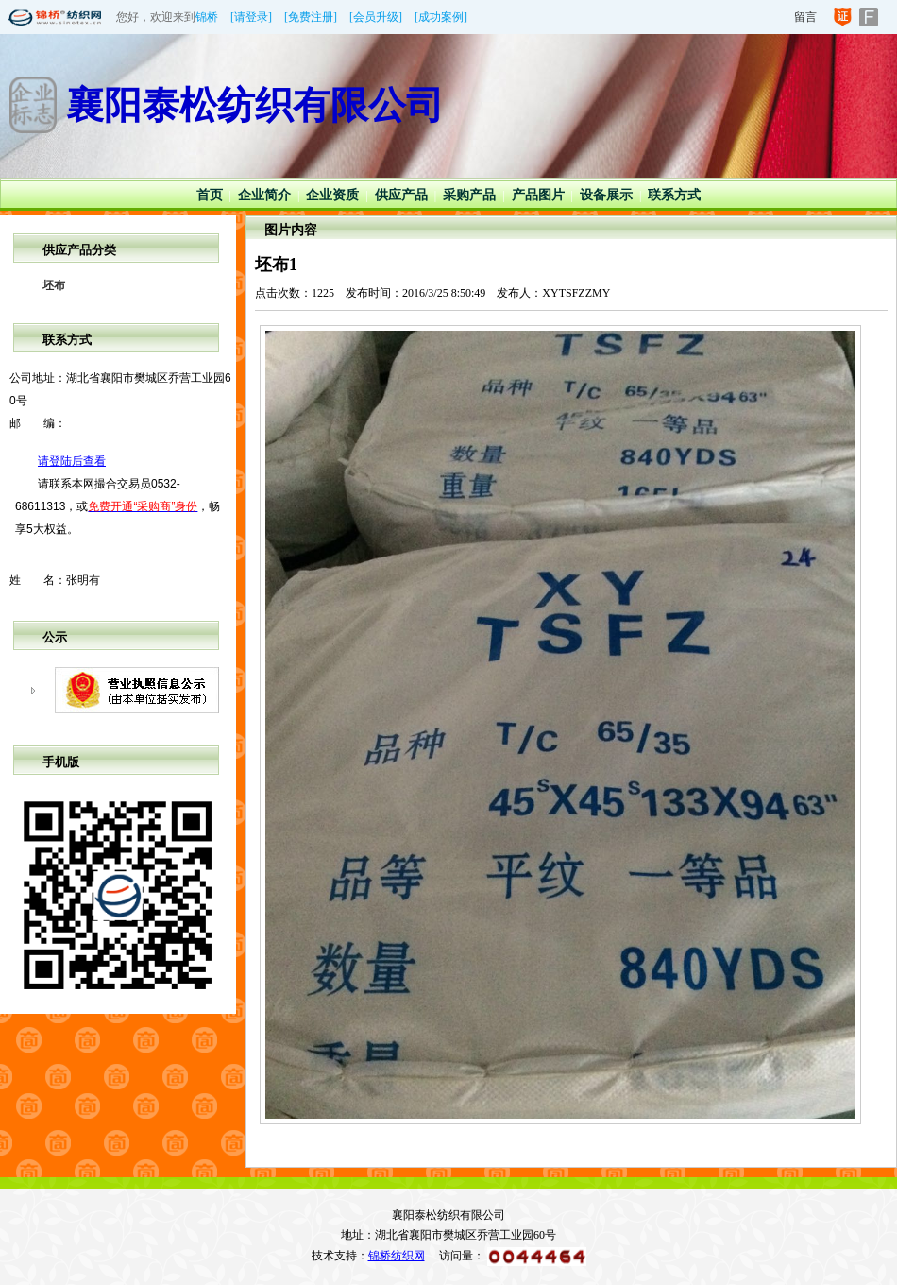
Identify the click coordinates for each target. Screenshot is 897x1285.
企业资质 (332, 195)
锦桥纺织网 (396, 1255)
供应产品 (401, 195)
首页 (209, 195)
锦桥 (206, 17)
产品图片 (538, 195)
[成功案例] (441, 17)
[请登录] (251, 17)
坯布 (53, 285)
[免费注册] (310, 17)
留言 (805, 17)
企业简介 (264, 195)
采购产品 (469, 195)
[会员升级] (375, 17)
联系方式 (674, 195)
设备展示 (606, 195)
